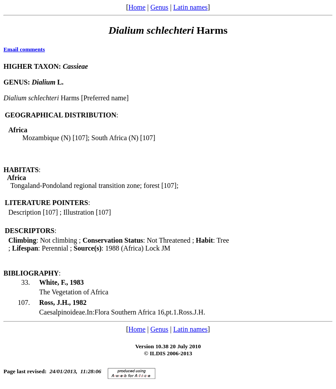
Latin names (190, 7)
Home (136, 7)
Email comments (24, 49)
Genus (159, 7)
